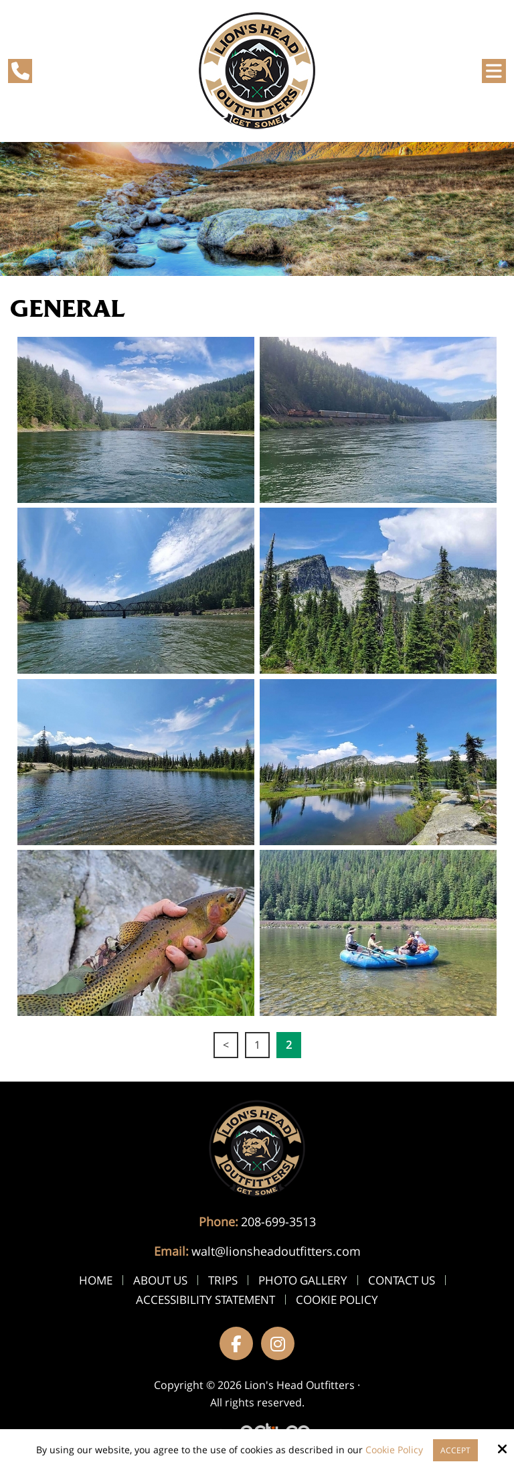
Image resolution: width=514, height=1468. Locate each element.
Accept (455, 1450)
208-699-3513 (278, 1222)
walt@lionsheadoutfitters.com (276, 1251)
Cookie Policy (394, 1450)
